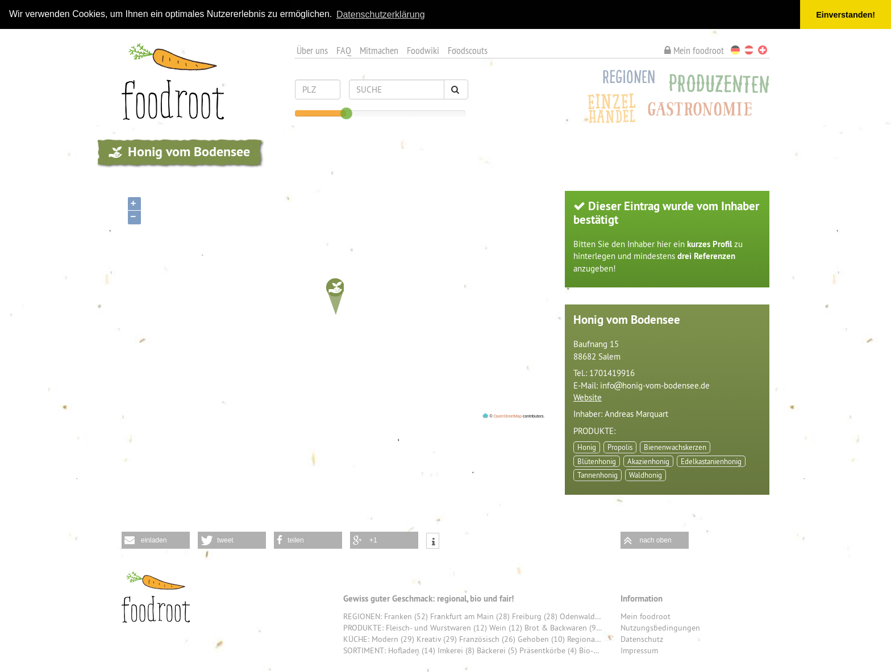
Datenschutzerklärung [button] (380, 14)
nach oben (656, 540)
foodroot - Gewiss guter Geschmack (156, 597)
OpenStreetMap (508, 416)
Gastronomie (703, 110)
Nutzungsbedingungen (660, 628)
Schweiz (762, 50)
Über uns (312, 50)
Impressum (639, 650)
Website (587, 397)
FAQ (343, 50)
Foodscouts (468, 50)
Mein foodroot (694, 50)
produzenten (115, 152)
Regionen (625, 79)
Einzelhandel (613, 106)
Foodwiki (423, 50)
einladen (153, 540)
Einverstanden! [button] (845, 14)
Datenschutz (642, 639)
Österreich (748, 50)
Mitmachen (379, 50)
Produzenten (716, 83)
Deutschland (735, 50)
